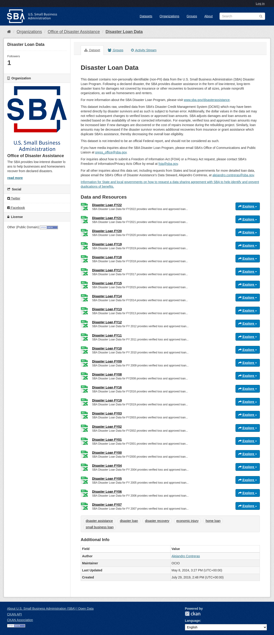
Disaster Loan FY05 (107, 478)
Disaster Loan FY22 (107, 205)
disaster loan (129, 521)
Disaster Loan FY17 (107, 270)
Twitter (13, 198)
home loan (213, 521)
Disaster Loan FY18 (107, 257)
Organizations (169, 16)
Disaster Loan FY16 (107, 387)
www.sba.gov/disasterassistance (207, 100)
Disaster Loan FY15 (107, 283)
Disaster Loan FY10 (107, 348)
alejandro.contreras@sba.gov (233, 175)
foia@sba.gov (168, 164)
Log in (260, 3)
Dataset (92, 50)
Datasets (146, 16)
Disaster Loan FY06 (107, 491)
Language (192, 620)
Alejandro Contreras (186, 556)
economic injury (187, 521)
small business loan (100, 527)
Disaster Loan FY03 (107, 413)
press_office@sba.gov (111, 152)
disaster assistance (99, 521)
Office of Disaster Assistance (74, 31)
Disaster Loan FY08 (107, 374)
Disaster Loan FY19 (107, 244)
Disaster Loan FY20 (107, 231)
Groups (191, 16)
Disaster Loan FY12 (107, 322)
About (208, 16)
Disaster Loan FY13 (107, 309)
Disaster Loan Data (124, 31)
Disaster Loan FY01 (107, 439)
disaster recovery (157, 521)
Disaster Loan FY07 (107, 504)
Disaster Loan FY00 (107, 452)
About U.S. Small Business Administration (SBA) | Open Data (50, 608)
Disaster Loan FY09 (107, 361)
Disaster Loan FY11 (107, 335)
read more (15, 178)
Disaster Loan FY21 (107, 218)
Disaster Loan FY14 (107, 296)
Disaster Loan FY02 (107, 426)
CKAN (192, 613)
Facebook (16, 208)
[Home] (9, 31)
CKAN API (14, 614)
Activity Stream (143, 50)
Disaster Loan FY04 (107, 465)
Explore (247, 206)
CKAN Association (20, 620)
